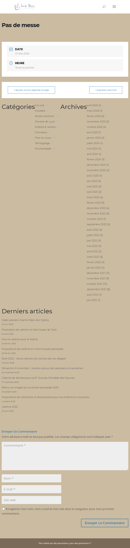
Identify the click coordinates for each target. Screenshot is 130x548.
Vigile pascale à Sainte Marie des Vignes (25, 320)
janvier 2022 (94, 267)
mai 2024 (92, 148)
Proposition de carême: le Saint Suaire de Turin (29, 329)
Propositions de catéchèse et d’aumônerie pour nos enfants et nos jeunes (45, 397)
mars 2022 (93, 256)
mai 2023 (92, 186)
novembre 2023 (96, 170)
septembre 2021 (96, 289)
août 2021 (92, 294)
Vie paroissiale (43, 148)
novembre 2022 (96, 213)
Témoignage (42, 143)
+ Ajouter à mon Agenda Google (31, 90)
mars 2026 (93, 110)
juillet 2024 (93, 143)
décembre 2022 (96, 208)
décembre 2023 (96, 164)
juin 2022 (92, 240)
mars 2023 (93, 197)
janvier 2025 (94, 137)
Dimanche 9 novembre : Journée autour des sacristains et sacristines (42, 368)
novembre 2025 (96, 121)
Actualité (40, 110)
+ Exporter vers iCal (105, 90)
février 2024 (94, 159)
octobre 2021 (94, 283)
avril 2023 (92, 191)
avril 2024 (92, 154)
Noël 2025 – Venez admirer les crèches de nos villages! (34, 358)
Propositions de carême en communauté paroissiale (32, 349)
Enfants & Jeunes (45, 127)
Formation (41, 132)
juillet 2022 (93, 235)
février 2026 (94, 116)
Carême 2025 (9, 406)
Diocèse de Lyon (45, 121)
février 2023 (94, 202)
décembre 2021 (96, 273)
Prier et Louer (43, 137)
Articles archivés (44, 116)
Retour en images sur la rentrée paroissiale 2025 (30, 387)
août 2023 (93, 175)
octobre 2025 (94, 127)
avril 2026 (92, 105)
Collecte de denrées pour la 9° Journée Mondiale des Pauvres (38, 377)
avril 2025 (92, 132)
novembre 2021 (96, 278)
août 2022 (93, 229)
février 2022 (94, 262)
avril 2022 (92, 251)
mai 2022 (92, 246)
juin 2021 (92, 300)
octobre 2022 (95, 218)
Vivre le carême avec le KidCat (20, 339)
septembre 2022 (96, 224)
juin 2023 (92, 181)
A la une (39, 105)
